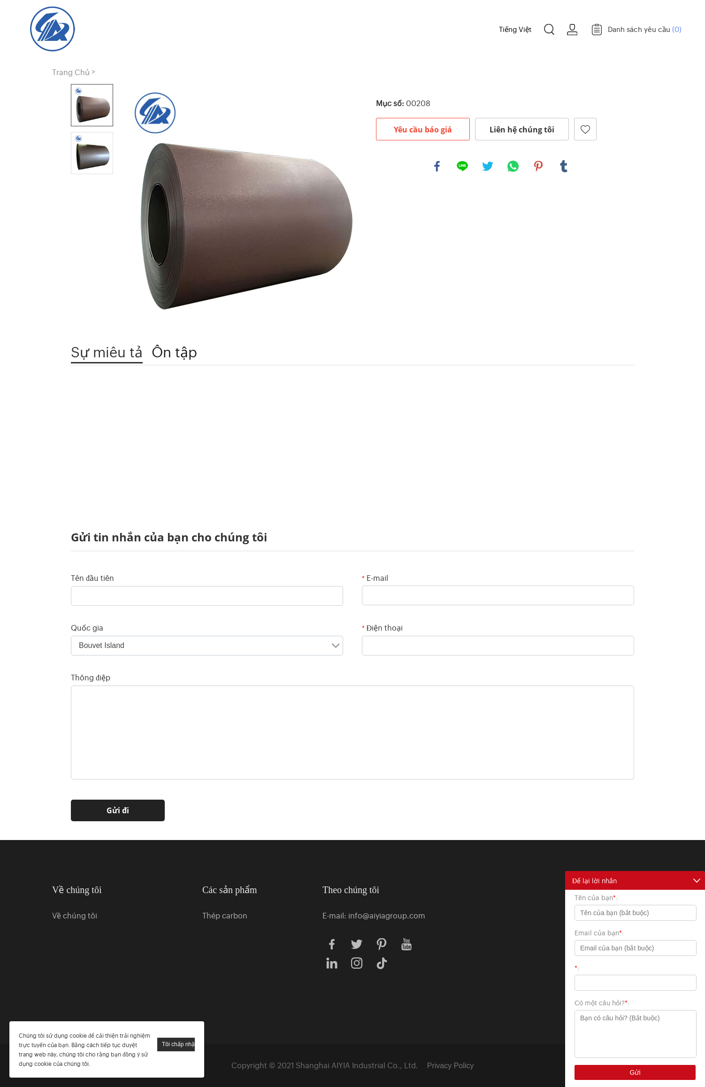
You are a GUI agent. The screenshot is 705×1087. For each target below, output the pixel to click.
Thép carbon (224, 915)
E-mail (375, 577)
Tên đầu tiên (92, 577)
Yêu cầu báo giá (423, 129)
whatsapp (513, 166)
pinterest (538, 166)
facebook (437, 166)
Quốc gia (87, 627)
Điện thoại (382, 627)
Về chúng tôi (366, 28)
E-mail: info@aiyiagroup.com (373, 915)
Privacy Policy (450, 1066)
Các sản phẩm (282, 28)
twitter (488, 166)
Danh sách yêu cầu (645, 29)
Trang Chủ (213, 28)
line (462, 166)
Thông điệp (90, 677)
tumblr (564, 166)
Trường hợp (444, 28)
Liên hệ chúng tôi (522, 129)
